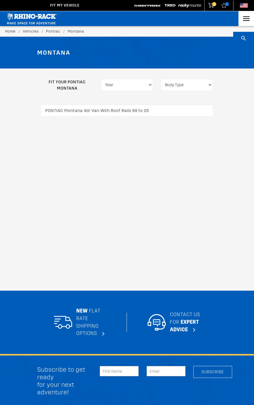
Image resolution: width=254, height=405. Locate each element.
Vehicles (31, 31)
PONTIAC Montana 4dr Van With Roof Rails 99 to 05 (97, 110)
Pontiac (53, 31)
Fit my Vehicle (65, 5)
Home (10, 31)
